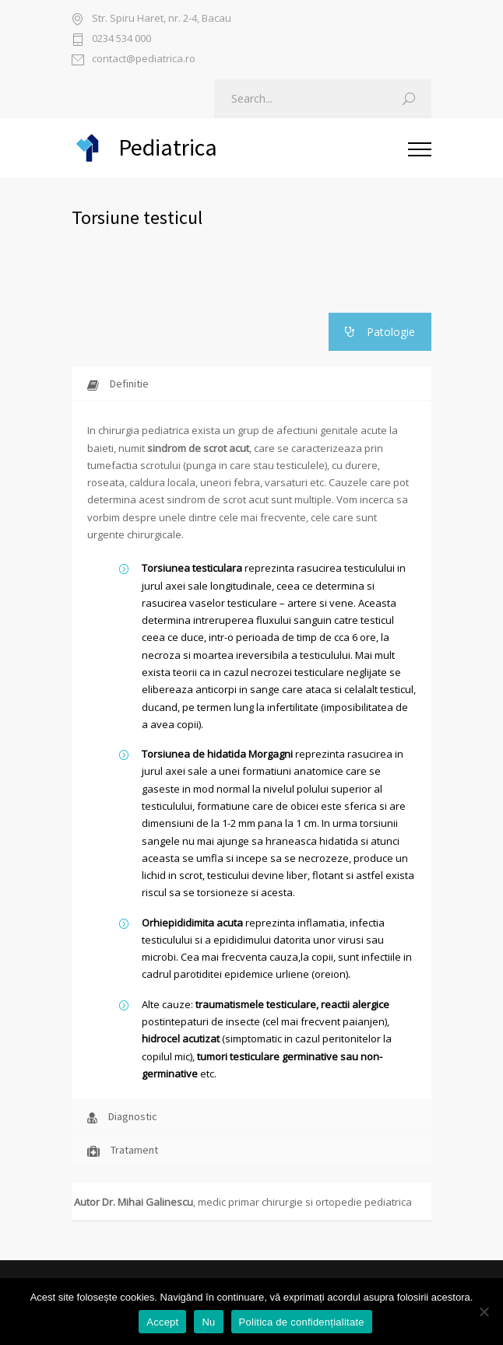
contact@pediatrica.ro (143, 59)
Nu (208, 1322)
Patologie (380, 331)
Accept (162, 1322)
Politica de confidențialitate (301, 1322)
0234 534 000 (121, 39)
